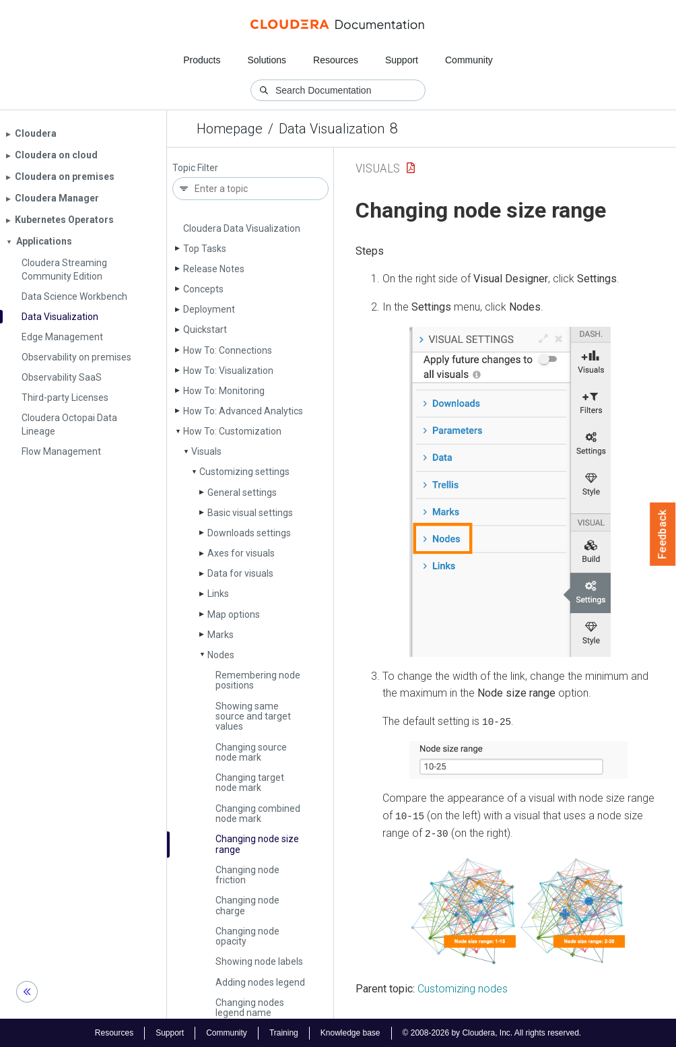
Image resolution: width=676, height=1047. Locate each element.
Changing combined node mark (257, 813)
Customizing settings (244, 471)
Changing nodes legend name (249, 1007)
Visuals (206, 451)
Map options (233, 614)
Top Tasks (204, 248)
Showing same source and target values (253, 716)
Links (218, 593)
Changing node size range (257, 843)
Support (401, 60)
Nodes (220, 654)
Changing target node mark (249, 782)
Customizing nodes (462, 987)
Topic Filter (195, 168)
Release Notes (213, 268)
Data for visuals (240, 573)
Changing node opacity (247, 936)
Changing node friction (247, 874)
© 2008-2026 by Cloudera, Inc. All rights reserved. (492, 1032)
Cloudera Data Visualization (241, 228)
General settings (242, 492)
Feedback (662, 534)
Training (283, 1032)
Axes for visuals (241, 553)
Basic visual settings (250, 512)
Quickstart (205, 329)
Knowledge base (350, 1032)
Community (469, 60)
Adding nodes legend (260, 982)
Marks (220, 634)
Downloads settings (249, 533)
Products (201, 60)
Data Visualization (331, 129)
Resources (335, 60)
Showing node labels (259, 961)
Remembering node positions (257, 680)
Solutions (266, 60)
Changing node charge (247, 905)
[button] (510, 492)
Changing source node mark (251, 752)
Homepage (230, 129)
